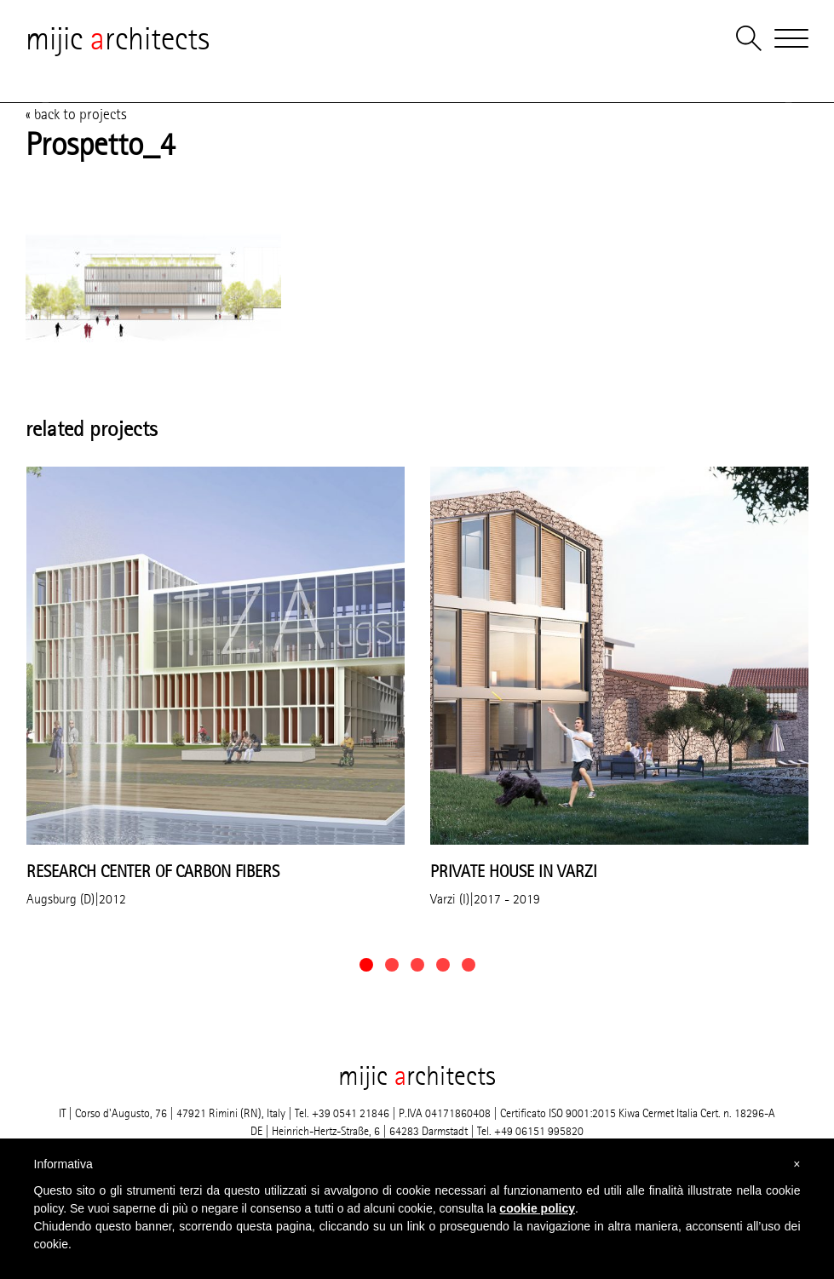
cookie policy (537, 1208)
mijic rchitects (118, 38)
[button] (366, 965)
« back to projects (76, 114)
